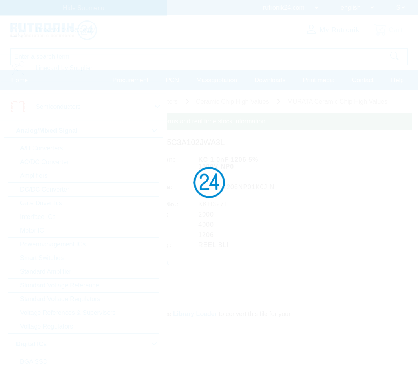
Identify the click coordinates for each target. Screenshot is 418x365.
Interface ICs (38, 216)
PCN (172, 79)
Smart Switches (42, 258)
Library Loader (195, 312)
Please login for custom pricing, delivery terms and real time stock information (158, 121)
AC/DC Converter (44, 162)
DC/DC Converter (44, 189)
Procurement (131, 79)
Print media (319, 79)
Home (19, 79)
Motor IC (32, 230)
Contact (363, 79)
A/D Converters (41, 148)
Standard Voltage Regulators (60, 299)
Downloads (269, 79)
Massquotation (216, 79)
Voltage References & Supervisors (68, 312)
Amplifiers (33, 175)
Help (397, 79)
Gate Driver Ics (41, 203)
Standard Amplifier (45, 271)
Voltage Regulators (46, 326)
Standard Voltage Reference (59, 285)
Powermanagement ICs (53, 244)
